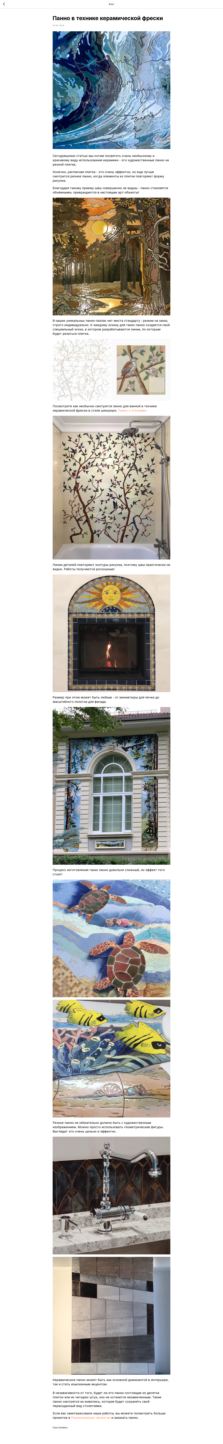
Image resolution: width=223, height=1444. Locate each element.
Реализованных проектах (90, 1418)
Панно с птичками (132, 410)
